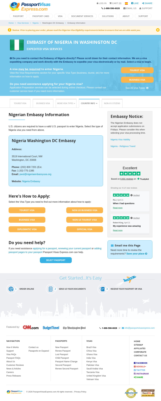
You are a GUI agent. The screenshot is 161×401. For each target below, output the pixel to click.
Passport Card (40, 16)
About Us (10, 361)
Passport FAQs (13, 358)
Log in (101, 3)
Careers (10, 372)
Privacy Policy (80, 392)
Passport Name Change (66, 361)
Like (135, 3)
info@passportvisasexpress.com (138, 328)
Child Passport (62, 358)
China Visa (91, 351)
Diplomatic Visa (27, 229)
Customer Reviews (15, 365)
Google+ (140, 366)
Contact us (34, 347)
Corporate (140, 352)
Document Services (82, 16)
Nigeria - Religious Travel (123, 146)
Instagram (141, 373)
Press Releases (13, 376)
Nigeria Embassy (31, 181)
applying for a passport (45, 248)
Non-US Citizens (112, 103)
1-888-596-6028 (109, 328)
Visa (60, 16)
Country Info (89, 103)
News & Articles (13, 368)
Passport (18, 16)
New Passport (61, 347)
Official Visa (84, 229)
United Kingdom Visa (96, 376)
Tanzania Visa (92, 372)
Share (147, 3)
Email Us (130, 8)
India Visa (90, 358)
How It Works (12, 347)
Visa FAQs (11, 354)
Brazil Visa (91, 347)
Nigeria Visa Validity (120, 139)
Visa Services (23, 23)
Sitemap (138, 344)
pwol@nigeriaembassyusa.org (35, 174)
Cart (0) (115, 3)
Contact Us (140, 355)
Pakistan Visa (92, 365)
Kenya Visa (91, 361)
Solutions (108, 16)
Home (11, 23)
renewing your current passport (74, 248)
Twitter (139, 370)
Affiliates (139, 348)
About (126, 16)
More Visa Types (66, 103)
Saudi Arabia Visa (94, 368)
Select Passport (55, 260)
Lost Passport (61, 354)
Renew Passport (63, 351)
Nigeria (35, 23)
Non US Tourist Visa (84, 219)
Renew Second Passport (66, 368)
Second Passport (63, 365)
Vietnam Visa (92, 379)
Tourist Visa (137, 70)
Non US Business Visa (84, 210)
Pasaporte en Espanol (39, 351)
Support (145, 8)
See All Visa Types (137, 88)
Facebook (140, 363)
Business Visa (137, 79)
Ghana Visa (91, 354)
